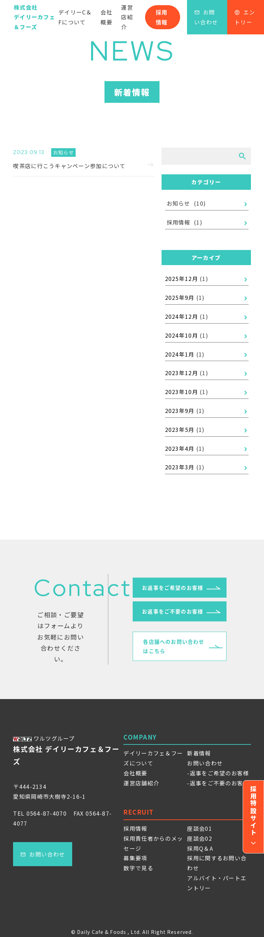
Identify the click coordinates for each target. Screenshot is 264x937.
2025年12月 (181, 278)
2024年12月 (181, 316)
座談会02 (199, 838)
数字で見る (138, 868)
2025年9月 (180, 297)
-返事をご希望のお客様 (218, 773)
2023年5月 (180, 429)
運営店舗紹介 (141, 783)
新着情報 (199, 753)
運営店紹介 (127, 17)
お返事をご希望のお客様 (172, 590)
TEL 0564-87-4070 (39, 813)
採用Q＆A (200, 848)
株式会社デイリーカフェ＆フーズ (34, 17)
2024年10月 (181, 335)
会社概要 (106, 17)
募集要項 (135, 858)
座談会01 (199, 828)
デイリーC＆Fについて (75, 17)
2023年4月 (180, 448)
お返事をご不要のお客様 (172, 614)
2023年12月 (181, 373)
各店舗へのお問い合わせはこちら (174, 650)
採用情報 (162, 17)
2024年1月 (180, 354)
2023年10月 (181, 392)
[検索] (242, 156)
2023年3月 (180, 467)
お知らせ (178, 203)
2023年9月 (180, 410)
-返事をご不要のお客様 (218, 783)
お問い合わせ (206, 17)
